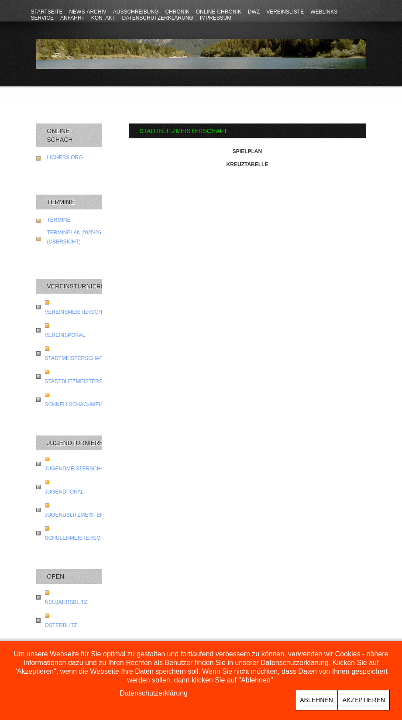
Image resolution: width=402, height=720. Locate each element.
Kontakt (103, 18)
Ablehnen (316, 699)
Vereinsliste (285, 12)
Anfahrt (72, 18)
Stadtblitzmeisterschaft (82, 381)
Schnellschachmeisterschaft (90, 404)
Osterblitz (61, 625)
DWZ (254, 12)
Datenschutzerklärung (157, 18)
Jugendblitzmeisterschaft (85, 515)
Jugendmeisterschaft (78, 469)
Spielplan (247, 151)
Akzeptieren (364, 699)
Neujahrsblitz (66, 602)
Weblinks (323, 12)
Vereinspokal (65, 335)
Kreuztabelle (247, 164)
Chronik (177, 12)
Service (42, 18)
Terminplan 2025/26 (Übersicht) (74, 237)
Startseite (47, 12)
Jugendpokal (64, 492)
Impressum (216, 18)
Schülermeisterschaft (79, 538)
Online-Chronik (218, 12)
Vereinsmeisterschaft (78, 312)
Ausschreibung (136, 12)
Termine (59, 220)
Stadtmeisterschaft (75, 358)
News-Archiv (87, 12)
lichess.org (65, 157)
